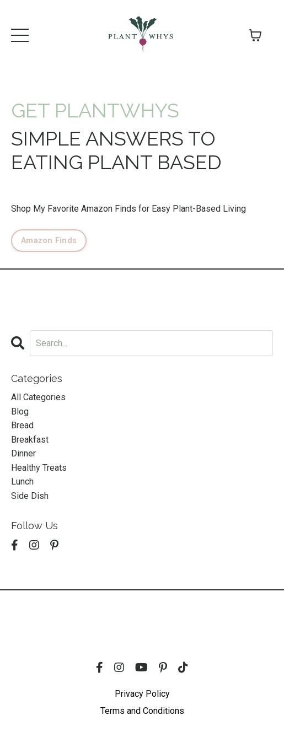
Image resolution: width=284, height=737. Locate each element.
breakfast (30, 439)
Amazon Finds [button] (49, 240)
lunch (22, 481)
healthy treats (39, 467)
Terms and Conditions (142, 711)
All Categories (38, 397)
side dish (30, 496)
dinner (23, 453)
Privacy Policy (142, 693)
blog (20, 411)
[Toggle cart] (255, 35)
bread (22, 425)
